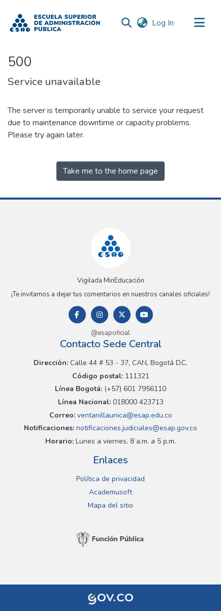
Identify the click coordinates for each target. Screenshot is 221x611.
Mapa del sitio (110, 505)
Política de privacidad (110, 479)
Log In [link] (163, 23)
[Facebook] (77, 314)
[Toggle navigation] (199, 23)
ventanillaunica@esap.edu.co (123, 415)
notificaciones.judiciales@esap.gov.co (135, 428)
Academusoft (110, 492)
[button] (55, 23)
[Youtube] (144, 314)
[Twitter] (122, 314)
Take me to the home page (110, 171)
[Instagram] (99, 314)
